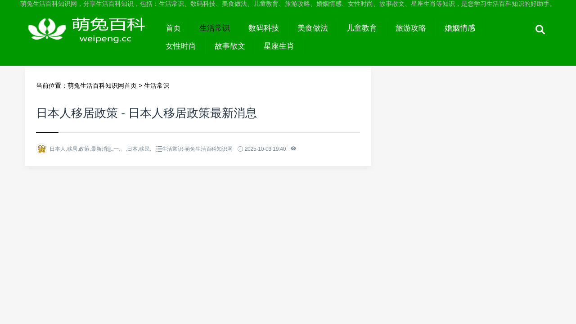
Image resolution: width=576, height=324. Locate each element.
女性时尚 (181, 46)
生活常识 (214, 28)
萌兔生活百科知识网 (91, 37)
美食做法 (312, 28)
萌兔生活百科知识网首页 (102, 85)
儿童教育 (361, 28)
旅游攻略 (411, 28)
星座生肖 (279, 46)
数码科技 (263, 28)
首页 (173, 28)
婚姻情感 (460, 28)
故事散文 (230, 46)
